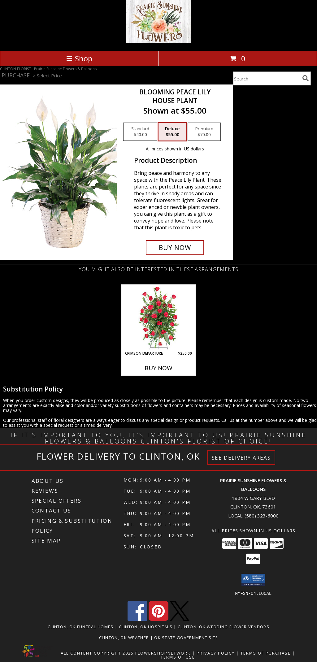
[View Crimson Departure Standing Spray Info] (159, 318)
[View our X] (179, 619)
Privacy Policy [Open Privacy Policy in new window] (216, 653)
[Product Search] (266, 78)
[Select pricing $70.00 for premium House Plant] (204, 132)
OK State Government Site (186, 637)
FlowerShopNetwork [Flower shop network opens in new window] (163, 653)
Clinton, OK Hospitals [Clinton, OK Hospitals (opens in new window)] (145, 626)
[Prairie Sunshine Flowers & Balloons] (158, 42)
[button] (253, 580)
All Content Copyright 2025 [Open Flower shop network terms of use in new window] (97, 653)
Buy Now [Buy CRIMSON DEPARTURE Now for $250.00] (158, 368)
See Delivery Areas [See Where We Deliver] (241, 457)
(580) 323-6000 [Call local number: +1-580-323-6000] (262, 516)
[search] (305, 78)
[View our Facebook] (137, 619)
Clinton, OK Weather (124, 637)
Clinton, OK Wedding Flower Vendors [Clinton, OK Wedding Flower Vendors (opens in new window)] (223, 626)
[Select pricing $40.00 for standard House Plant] (140, 132)
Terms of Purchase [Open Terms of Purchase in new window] (266, 653)
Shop (79, 58)
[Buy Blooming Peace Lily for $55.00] (175, 247)
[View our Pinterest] (158, 619)
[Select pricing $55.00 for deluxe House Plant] (172, 132)
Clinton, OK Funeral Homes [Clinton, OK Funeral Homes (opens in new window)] (81, 626)
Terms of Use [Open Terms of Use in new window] (178, 657)
